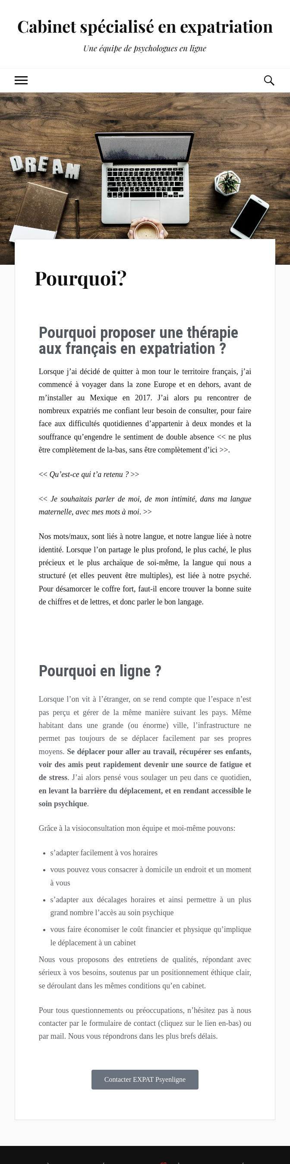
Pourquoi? (80, 277)
